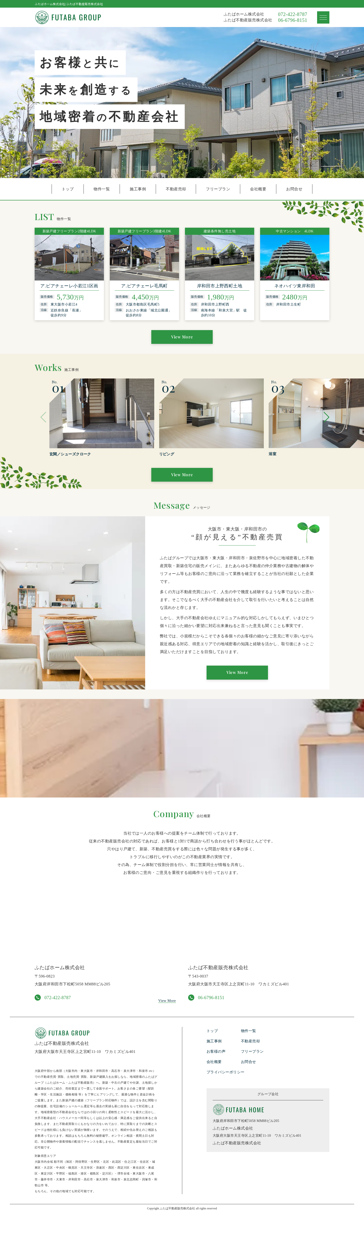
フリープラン (218, 189)
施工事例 (138, 189)
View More (181, 339)
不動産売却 (176, 189)
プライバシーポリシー (227, 1104)
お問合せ (294, 189)
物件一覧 (102, 189)
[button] (323, 424)
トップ (68, 189)
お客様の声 (217, 1084)
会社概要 (258, 189)
